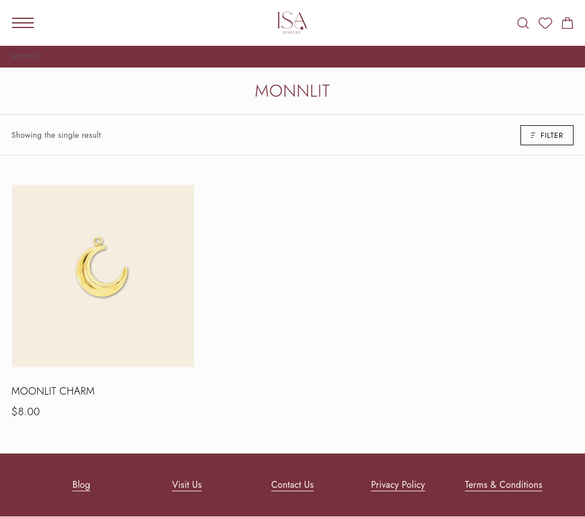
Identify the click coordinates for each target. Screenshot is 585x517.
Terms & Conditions (503, 484)
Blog (81, 484)
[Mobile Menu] (23, 23)
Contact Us (292, 484)
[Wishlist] (545, 25)
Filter (547, 135)
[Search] (523, 23)
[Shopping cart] (568, 25)
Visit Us (187, 484)
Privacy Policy (398, 484)
